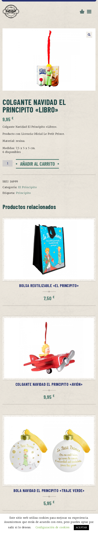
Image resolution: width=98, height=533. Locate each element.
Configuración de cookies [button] (53, 527)
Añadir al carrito (37, 164)
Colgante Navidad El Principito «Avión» (49, 384)
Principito (23, 193)
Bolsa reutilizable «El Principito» (49, 285)
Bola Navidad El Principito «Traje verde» (49, 490)
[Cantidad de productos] (8, 163)
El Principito (27, 187)
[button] (89, 35)
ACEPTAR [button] (81, 527)
